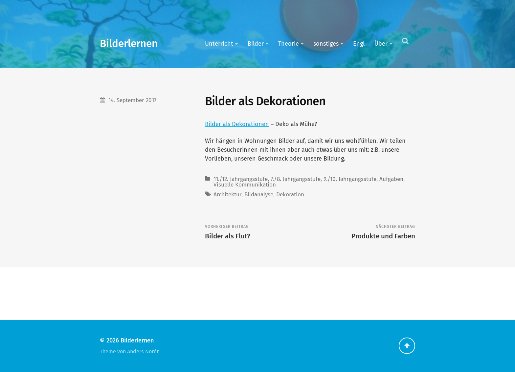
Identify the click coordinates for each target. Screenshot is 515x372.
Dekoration (290, 194)
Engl (359, 43)
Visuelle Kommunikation (244, 184)
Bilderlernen (129, 43)
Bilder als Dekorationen (237, 124)
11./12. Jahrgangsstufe (240, 179)
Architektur (227, 194)
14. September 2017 (132, 100)
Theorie (288, 43)
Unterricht (219, 43)
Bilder (256, 43)
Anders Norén (143, 351)
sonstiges (326, 43)
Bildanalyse (258, 194)
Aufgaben (391, 179)
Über (381, 43)
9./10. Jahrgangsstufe (350, 179)
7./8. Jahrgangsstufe (296, 179)
